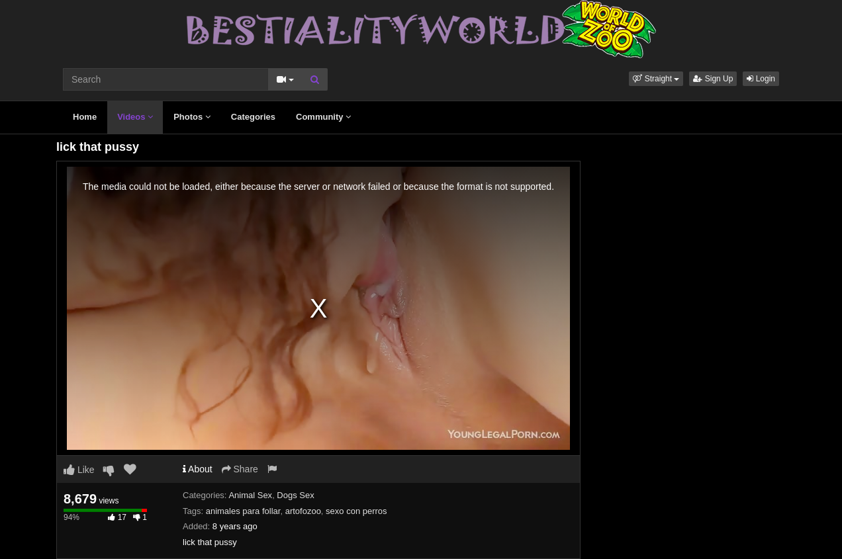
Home (85, 117)
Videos (135, 117)
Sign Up (713, 78)
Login (761, 78)
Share (240, 469)
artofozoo (303, 511)
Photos (191, 117)
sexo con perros (356, 511)
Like (79, 469)
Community (323, 117)
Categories (253, 117)
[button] (656, 78)
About (197, 469)
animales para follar (243, 511)
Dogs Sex (295, 495)
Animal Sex (250, 495)
